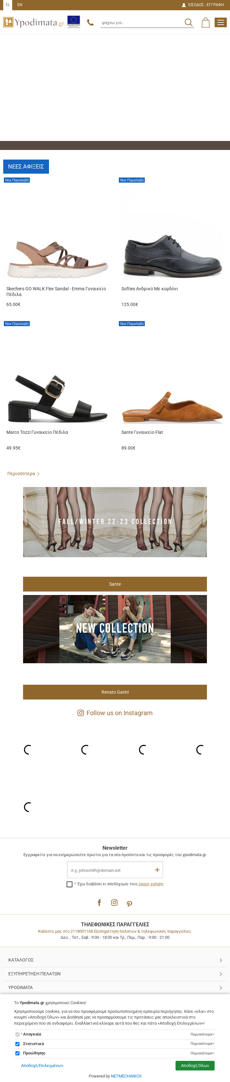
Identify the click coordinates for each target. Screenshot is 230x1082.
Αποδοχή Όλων (197, 1065)
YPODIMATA (20, 987)
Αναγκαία (32, 1034)
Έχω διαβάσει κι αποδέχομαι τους (121, 884)
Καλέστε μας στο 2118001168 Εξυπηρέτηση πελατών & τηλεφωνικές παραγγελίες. (115, 931)
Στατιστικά (33, 1043)
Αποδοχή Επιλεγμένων (40, 1065)
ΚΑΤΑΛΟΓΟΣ (21, 959)
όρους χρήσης (151, 884)
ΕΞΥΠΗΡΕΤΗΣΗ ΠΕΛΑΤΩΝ (34, 973)
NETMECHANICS (126, 1076)
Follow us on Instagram (115, 712)
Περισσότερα (21, 473)
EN (19, 5)
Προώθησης (34, 1053)
